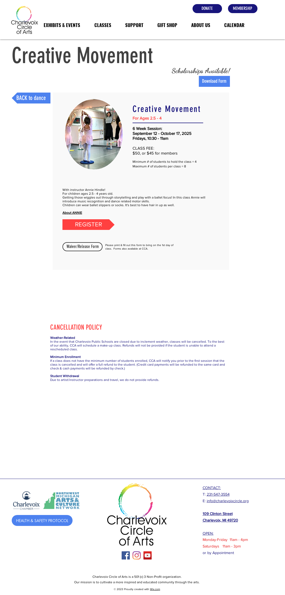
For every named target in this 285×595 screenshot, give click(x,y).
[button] (62, 25)
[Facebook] (126, 555)
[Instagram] (137, 555)
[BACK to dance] (31, 98)
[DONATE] (207, 8)
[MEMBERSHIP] (242, 8)
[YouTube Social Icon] (147, 555)
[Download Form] (214, 81)
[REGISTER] (88, 224)
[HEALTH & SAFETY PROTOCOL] (42, 520)
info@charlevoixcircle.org (228, 501)
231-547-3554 (218, 494)
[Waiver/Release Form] (82, 246)
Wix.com (155, 589)
